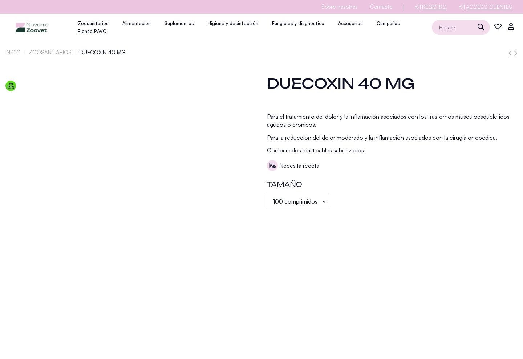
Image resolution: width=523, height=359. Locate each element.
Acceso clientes (489, 7)
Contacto (381, 6)
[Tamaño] (298, 200)
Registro (434, 7)
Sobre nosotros (339, 6)
